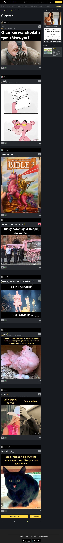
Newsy (40, 6)
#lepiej (11, 452)
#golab (15, 335)
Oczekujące (29, 2)
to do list (4, 81)
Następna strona (14, 516)
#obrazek (7, 28)
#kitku (14, 452)
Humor (8, 6)
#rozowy (10, 28)
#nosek (17, 452)
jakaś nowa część (7, 154)
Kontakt (21, 536)
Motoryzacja (47, 6)
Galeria (13, 6)
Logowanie (51, 2)
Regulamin (33, 536)
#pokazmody (14, 282)
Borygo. (4, 394)
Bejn (2, 27)
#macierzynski (19, 335)
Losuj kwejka (35, 516)
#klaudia (11, 335)
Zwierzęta (3, 6)
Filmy (37, 2)
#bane (14, 28)
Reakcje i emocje (33, 6)
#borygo (20, 396)
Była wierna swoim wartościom (13, 224)
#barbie (12, 396)
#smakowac (16, 396)
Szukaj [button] (59, 6)
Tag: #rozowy (13, 10)
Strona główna (4, 10)
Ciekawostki (20, 6)
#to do (17, 82)
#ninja (7, 282)
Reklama (27, 536)
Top (43, 2)
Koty (2, 452)
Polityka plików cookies (43, 536)
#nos (5, 452)
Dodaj (14, 2)
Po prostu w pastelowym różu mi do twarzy (17, 281)
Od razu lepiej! (6, 451)
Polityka (26, 6)
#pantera (11, 82)
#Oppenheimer (25, 396)
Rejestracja (58, 2)
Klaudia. (4, 334)
